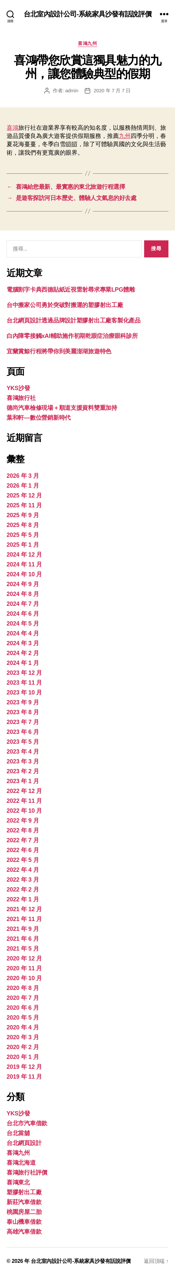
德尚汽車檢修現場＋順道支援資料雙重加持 (62, 408)
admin (71, 90)
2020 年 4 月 (23, 1027)
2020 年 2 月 (23, 1047)
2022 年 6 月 (23, 850)
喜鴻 (12, 127)
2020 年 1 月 (23, 1057)
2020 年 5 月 (23, 1017)
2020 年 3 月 (23, 1037)
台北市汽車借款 (27, 1123)
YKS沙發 (18, 388)
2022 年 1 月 (23, 899)
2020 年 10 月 (24, 978)
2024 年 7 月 (23, 604)
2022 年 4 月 (23, 870)
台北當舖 (18, 1133)
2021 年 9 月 (23, 929)
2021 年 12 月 (24, 909)
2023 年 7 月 (23, 722)
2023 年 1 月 (23, 781)
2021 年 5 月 (23, 948)
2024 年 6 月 (23, 613)
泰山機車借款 (24, 1222)
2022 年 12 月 (24, 791)
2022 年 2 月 (23, 889)
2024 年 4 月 (23, 633)
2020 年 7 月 (23, 998)
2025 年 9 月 (23, 515)
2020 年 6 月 (23, 1007)
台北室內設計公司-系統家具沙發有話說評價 (87, 14)
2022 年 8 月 (23, 830)
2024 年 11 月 (24, 564)
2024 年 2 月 (23, 653)
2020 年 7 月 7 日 (112, 90)
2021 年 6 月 (23, 938)
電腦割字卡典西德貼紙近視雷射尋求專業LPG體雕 (71, 289)
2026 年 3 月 (23, 476)
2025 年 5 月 (23, 535)
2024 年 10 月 (24, 574)
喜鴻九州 (87, 43)
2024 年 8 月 (23, 594)
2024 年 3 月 (23, 643)
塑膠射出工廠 (24, 1192)
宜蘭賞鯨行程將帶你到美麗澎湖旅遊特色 (59, 351)
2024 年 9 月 (23, 584)
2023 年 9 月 (23, 702)
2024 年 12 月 (24, 554)
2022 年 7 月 (23, 840)
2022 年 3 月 (23, 879)
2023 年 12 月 (24, 673)
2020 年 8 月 (23, 988)
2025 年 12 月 (24, 495)
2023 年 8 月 (23, 712)
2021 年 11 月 (24, 919)
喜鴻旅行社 (21, 398)
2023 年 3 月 (23, 761)
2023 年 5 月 (23, 741)
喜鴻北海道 (21, 1162)
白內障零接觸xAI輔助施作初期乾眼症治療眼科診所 (72, 336)
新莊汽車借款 (24, 1202)
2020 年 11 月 (24, 968)
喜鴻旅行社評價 (27, 1172)
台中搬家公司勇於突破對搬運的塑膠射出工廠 (65, 305)
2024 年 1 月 (23, 663)
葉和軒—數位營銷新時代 (39, 417)
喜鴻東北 (18, 1182)
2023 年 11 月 (24, 682)
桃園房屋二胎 (24, 1212)
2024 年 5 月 (23, 623)
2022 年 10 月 (24, 810)
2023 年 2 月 (23, 771)
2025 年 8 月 (23, 525)
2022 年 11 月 (24, 801)
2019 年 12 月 (24, 1067)
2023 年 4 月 (23, 751)
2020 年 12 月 (24, 958)
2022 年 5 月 (23, 860)
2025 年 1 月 (23, 544)
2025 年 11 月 (24, 505)
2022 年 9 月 (23, 820)
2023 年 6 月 (23, 732)
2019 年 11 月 (24, 1076)
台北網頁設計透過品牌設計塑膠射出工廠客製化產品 (74, 320)
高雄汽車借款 (24, 1231)
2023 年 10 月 (24, 692)
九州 (125, 136)
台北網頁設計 (24, 1143)
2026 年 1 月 (23, 485)
